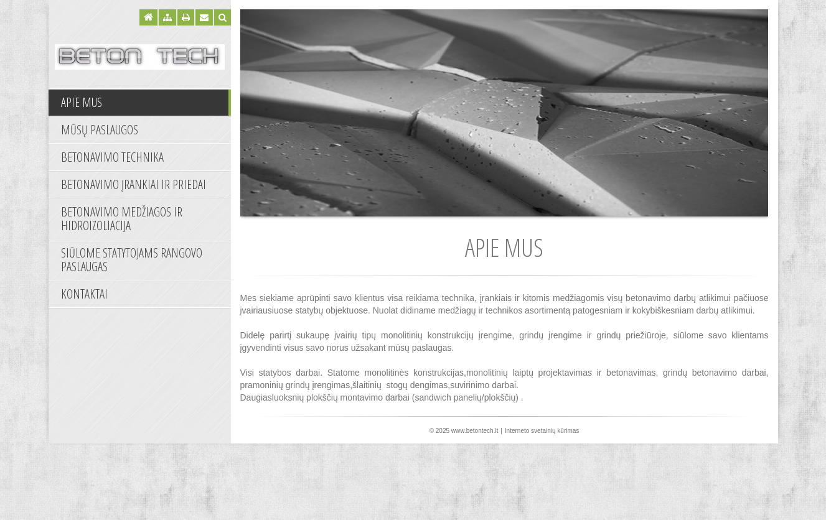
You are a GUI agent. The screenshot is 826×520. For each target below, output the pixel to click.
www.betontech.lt (475, 430)
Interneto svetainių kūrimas (542, 430)
